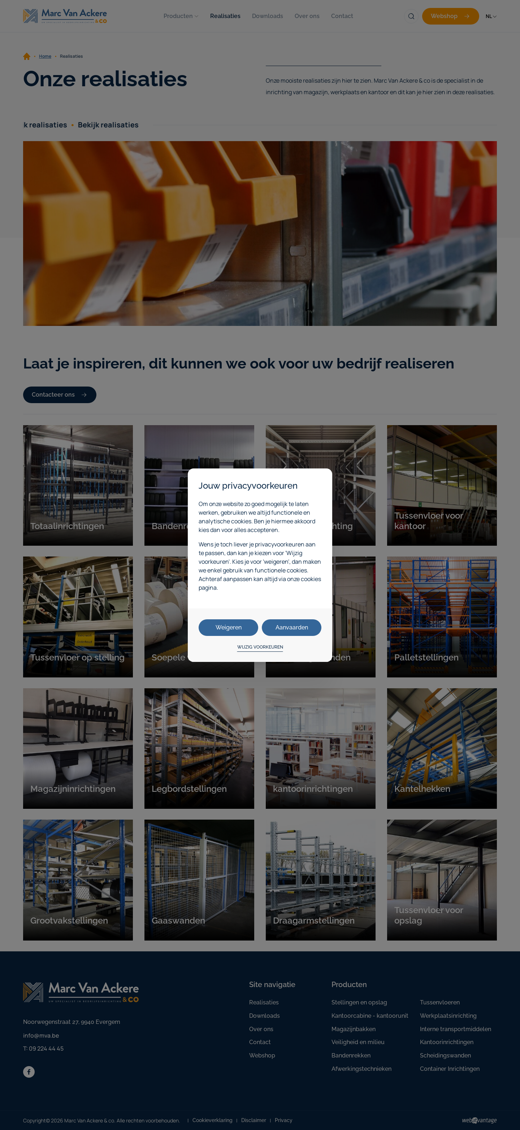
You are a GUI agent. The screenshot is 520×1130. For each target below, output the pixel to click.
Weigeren (229, 627)
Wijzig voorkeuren (260, 647)
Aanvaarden (292, 627)
